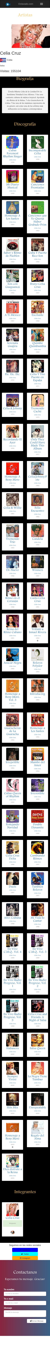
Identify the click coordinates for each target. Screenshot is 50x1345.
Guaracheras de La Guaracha (12, 731)
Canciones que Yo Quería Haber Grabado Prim (37, 220)
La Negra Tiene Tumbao (37, 1078)
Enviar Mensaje (36, 1321)
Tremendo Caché (37, 410)
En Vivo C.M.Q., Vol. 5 (37, 950)
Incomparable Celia (37, 152)
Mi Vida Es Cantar (37, 919)
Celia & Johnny (12, 409)
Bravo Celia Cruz (37, 285)
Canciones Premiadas (37, 186)
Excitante (37, 315)
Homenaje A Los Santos (12, 217)
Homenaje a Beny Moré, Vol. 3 (12, 697)
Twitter (25, 1254)
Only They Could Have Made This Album (37, 444)
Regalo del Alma (37, 1137)
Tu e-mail (8, 1299)
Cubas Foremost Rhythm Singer (12, 154)
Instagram (25, 1258)
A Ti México (12, 315)
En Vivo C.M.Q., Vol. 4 (12, 950)
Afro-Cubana (12, 918)
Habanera (12, 1048)
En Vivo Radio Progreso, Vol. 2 (37, 983)
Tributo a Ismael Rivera (37, 631)
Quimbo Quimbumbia (37, 344)
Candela (37, 539)
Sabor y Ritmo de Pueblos (12, 254)
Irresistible (37, 793)
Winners (37, 570)
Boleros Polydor (37, 664)
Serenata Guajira (12, 344)
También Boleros (37, 888)
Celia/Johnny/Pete (37, 478)
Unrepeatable (37, 1108)
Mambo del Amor (37, 764)
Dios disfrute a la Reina (12, 1171)
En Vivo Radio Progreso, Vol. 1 (12, 983)
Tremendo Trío (12, 540)
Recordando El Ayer (12, 441)
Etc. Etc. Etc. (12, 374)
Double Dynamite (37, 826)
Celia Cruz (12, 160)
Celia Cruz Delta (12, 857)
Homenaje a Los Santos (37, 729)
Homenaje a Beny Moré (12, 1137)
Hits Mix (12, 1108)
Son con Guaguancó (12, 285)
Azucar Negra (12, 663)
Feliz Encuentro (37, 509)
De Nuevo (12, 570)
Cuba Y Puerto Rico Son (37, 254)
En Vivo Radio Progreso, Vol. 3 (12, 1017)
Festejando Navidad (12, 826)
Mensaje (8, 1308)
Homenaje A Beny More (12, 478)
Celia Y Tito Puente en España (37, 377)
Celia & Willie (13, 508)
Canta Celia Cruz (37, 599)
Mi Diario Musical (12, 186)
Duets (12, 887)
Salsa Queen (37, 1048)
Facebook (25, 1250)
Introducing (37, 694)
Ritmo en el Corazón (12, 599)
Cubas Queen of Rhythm (12, 795)
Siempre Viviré (12, 1078)
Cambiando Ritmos (37, 857)
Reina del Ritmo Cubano (13, 631)
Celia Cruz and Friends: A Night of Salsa (37, 1017)
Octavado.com (25, 4)
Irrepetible (12, 762)
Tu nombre (9, 1290)
